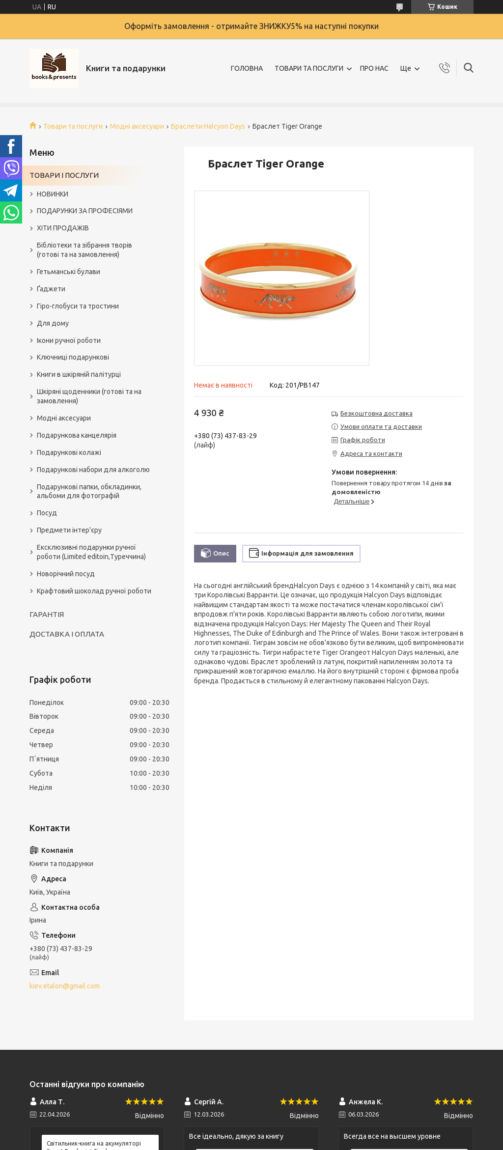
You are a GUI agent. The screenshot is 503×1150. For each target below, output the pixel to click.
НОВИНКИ (52, 194)
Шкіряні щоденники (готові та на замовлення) (89, 396)
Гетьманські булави (68, 272)
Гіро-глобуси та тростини (78, 306)
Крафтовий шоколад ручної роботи (94, 591)
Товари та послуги (73, 126)
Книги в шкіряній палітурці (79, 374)
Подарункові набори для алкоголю (93, 470)
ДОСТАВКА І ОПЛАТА (66, 634)
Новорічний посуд (66, 574)
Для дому (53, 323)
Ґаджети (51, 289)
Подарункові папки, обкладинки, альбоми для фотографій (89, 491)
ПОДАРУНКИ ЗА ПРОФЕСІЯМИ (85, 211)
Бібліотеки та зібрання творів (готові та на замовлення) (84, 249)
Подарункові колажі (69, 452)
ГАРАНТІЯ (46, 614)
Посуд (47, 513)
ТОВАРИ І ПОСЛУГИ (64, 175)
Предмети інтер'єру (69, 530)
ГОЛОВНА (247, 68)
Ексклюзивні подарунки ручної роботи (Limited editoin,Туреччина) (91, 552)
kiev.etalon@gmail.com (64, 986)
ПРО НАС (374, 68)
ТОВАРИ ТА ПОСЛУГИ (309, 68)
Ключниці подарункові (73, 357)
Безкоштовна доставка (376, 413)
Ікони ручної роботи (69, 340)
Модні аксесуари (137, 126)
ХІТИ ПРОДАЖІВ (63, 228)
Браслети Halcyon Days (208, 126)
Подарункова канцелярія (76, 435)
